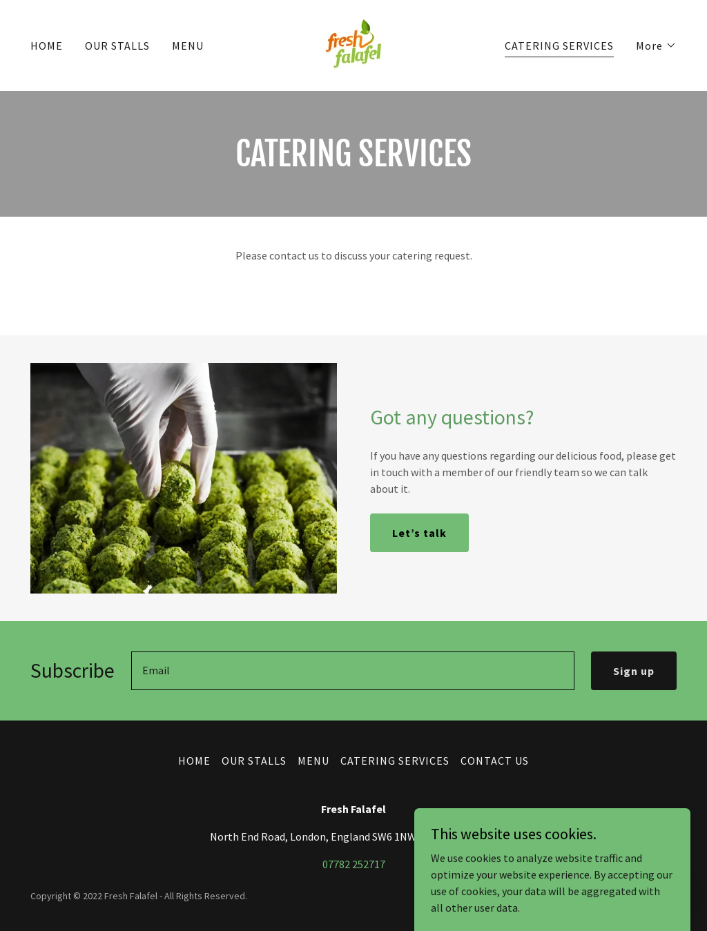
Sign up (634, 671)
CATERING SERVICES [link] (559, 45)
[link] (353, 44)
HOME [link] (46, 45)
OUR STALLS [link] (117, 45)
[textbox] (352, 670)
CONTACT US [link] (495, 760)
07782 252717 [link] (353, 864)
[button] (656, 45)
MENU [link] (188, 45)
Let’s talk (419, 533)
